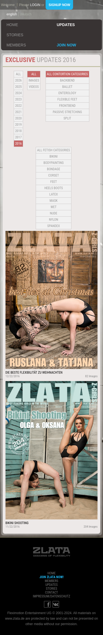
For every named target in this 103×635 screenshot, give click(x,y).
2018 (18, 131)
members (16, 45)
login (35, 5)
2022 (18, 106)
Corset (53, 175)
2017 (18, 137)
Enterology (67, 93)
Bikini (53, 156)
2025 (18, 87)
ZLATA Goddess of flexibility (51, 551)
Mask (54, 201)
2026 (18, 80)
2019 (18, 125)
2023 (18, 99)
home (12, 25)
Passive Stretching (67, 112)
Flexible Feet (67, 99)
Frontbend (67, 106)
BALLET (67, 87)
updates (66, 25)
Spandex (53, 226)
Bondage (53, 169)
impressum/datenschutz (51, 596)
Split (67, 118)
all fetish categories (53, 150)
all (18, 74)
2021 (18, 112)
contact (51, 592)
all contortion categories (67, 74)
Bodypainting (53, 163)
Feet (53, 182)
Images (34, 80)
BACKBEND (67, 80)
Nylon (53, 220)
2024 (18, 93)
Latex (53, 194)
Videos (34, 87)
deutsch (26, 14)
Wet (53, 207)
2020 (18, 118)
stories (15, 35)
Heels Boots (53, 188)
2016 (18, 144)
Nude (53, 213)
